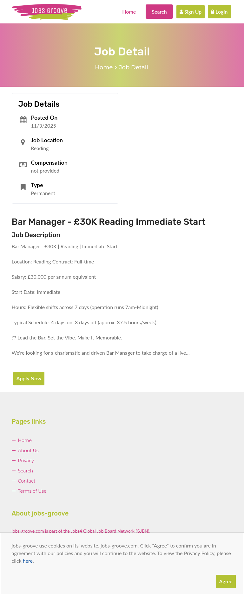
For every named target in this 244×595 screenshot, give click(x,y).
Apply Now (29, 378)
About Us (28, 450)
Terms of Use (32, 491)
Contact (27, 481)
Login (219, 12)
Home (129, 12)
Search (159, 12)
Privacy (26, 461)
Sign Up (191, 12)
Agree (226, 581)
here (28, 561)
